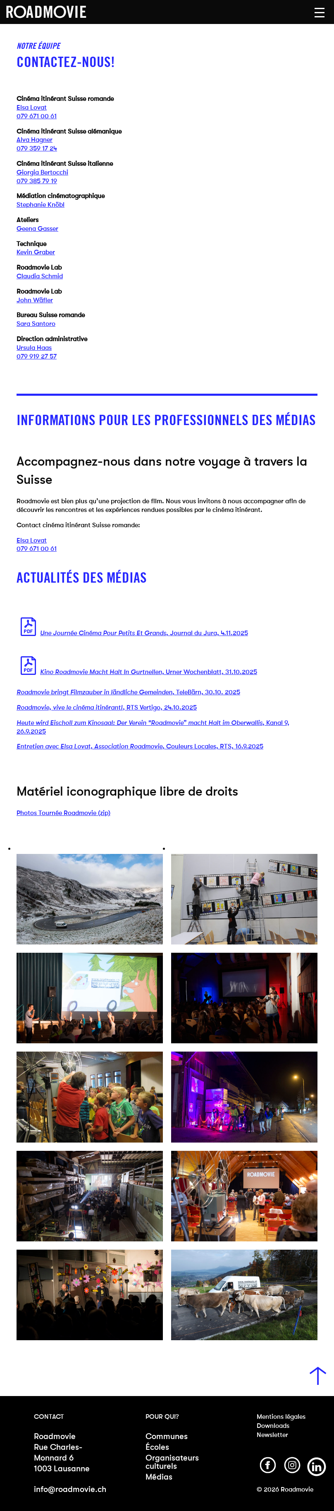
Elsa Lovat (32, 107)
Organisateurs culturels (172, 1462)
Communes (167, 1436)
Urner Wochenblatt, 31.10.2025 (148, 672)
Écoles (157, 1447)
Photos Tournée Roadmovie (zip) (63, 813)
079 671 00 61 (37, 116)
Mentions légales (281, 1416)
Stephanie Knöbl (40, 204)
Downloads (273, 1426)
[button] (319, 13)
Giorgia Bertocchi (42, 172)
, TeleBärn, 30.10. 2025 (128, 692)
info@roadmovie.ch (70, 1489)
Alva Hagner (34, 139)
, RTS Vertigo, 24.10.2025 (107, 707)
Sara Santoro (36, 324)
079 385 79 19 (37, 181)
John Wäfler (35, 300)
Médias (159, 1477)
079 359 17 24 (37, 148)
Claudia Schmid (40, 276)
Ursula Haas (34, 347)
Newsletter (272, 1435)
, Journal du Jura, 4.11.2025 (144, 633)
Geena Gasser (37, 228)
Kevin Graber (36, 252)
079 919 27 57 (37, 356)
